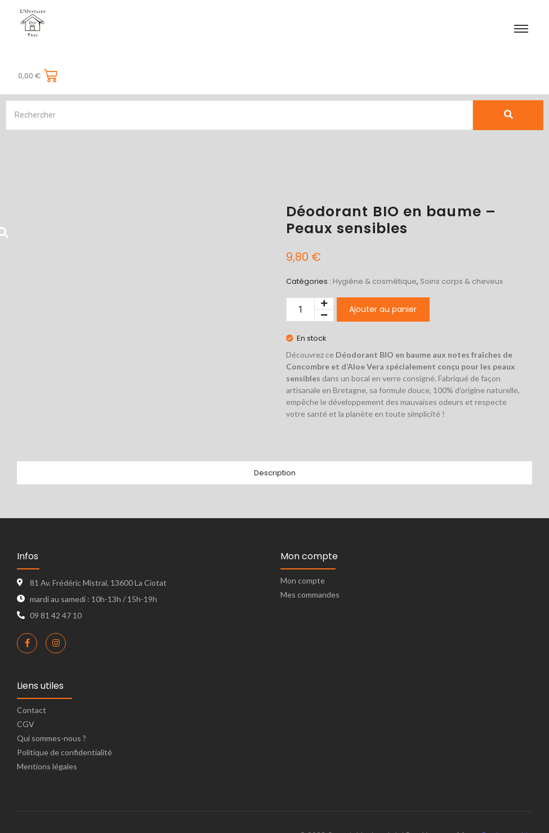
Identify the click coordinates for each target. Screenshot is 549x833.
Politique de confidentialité (64, 722)
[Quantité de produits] (300, 280)
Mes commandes (310, 564)
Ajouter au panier (383, 280)
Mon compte (302, 550)
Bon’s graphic (507, 805)
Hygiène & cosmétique (375, 251)
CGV (25, 694)
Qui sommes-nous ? (51, 708)
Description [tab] (275, 443)
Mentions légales (47, 736)
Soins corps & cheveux (461, 251)
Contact (31, 680)
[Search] (239, 85)
